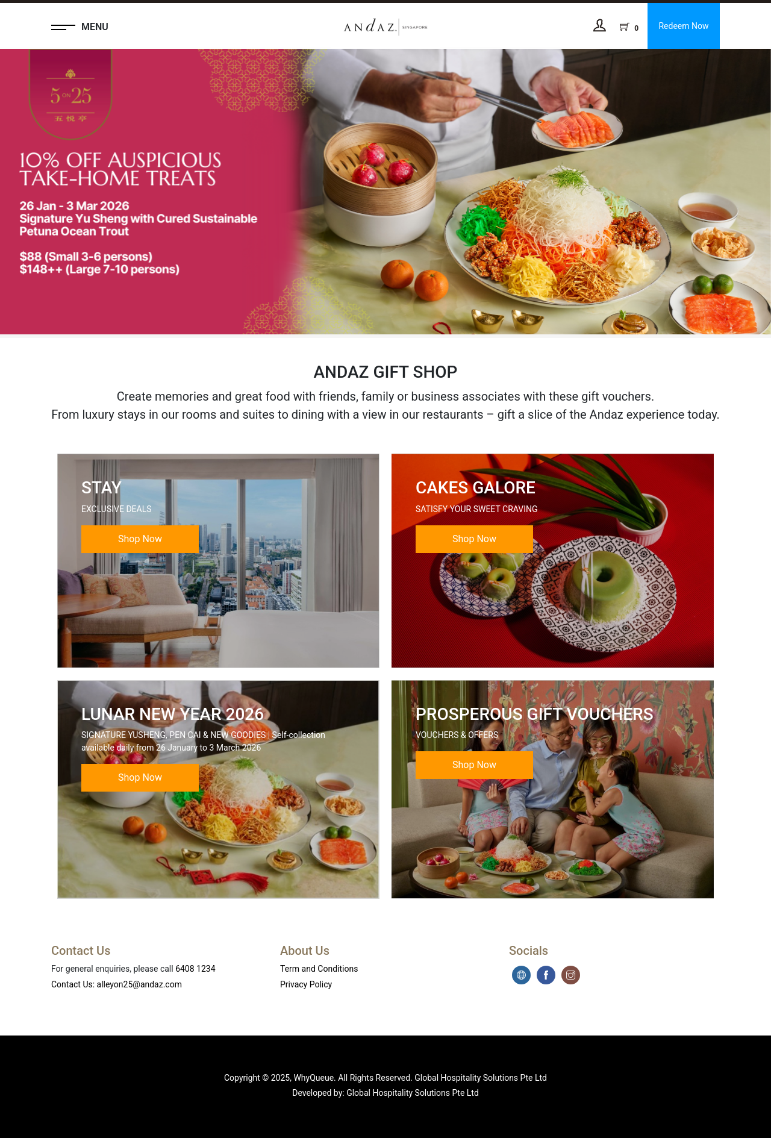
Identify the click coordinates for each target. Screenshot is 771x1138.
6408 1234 (195, 969)
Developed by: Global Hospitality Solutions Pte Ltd (385, 1093)
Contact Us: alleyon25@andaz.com (116, 984)
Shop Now (140, 539)
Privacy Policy (306, 984)
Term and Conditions (319, 969)
